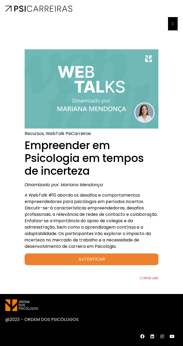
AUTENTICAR (91, 259)
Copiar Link (149, 278)
